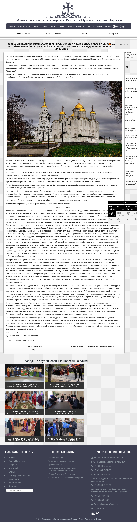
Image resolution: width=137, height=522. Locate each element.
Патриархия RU (55, 458)
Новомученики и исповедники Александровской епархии (62, 469)
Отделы (52, 26)
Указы (89, 26)
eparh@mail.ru (109, 504)
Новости (12, 26)
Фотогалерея (97, 26)
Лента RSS (98, 508)
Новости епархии (14, 340)
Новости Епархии (53, 34)
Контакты (108, 26)
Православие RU (56, 465)
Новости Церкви (23, 34)
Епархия (35, 26)
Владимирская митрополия (61, 461)
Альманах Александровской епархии (65, 478)
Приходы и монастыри (66, 26)
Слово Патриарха (23, 26)
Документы (80, 26)
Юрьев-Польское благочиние (61, 474)
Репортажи (113, 34)
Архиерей (44, 26)
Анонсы (83, 34)
